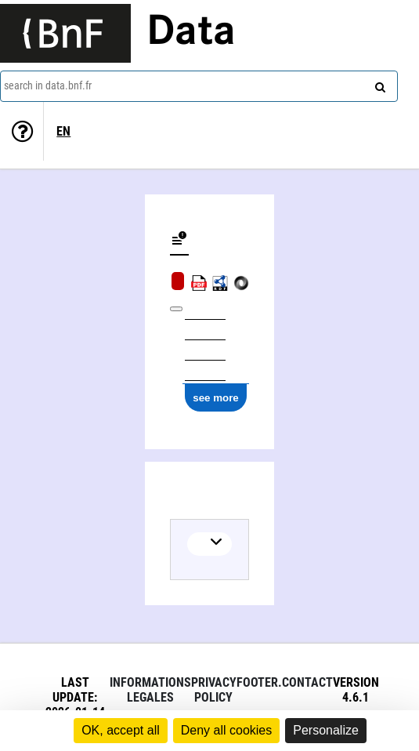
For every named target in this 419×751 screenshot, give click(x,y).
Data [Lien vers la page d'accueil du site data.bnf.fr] (191, 33)
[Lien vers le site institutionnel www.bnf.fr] (65, 33)
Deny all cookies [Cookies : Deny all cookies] (227, 730)
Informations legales (150, 690)
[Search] (378, 84)
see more (216, 398)
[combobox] (199, 86)
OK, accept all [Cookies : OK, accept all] (120, 730)
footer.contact (285, 682)
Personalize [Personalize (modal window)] (326, 730)
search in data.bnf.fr (48, 85)
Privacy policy (214, 690)
